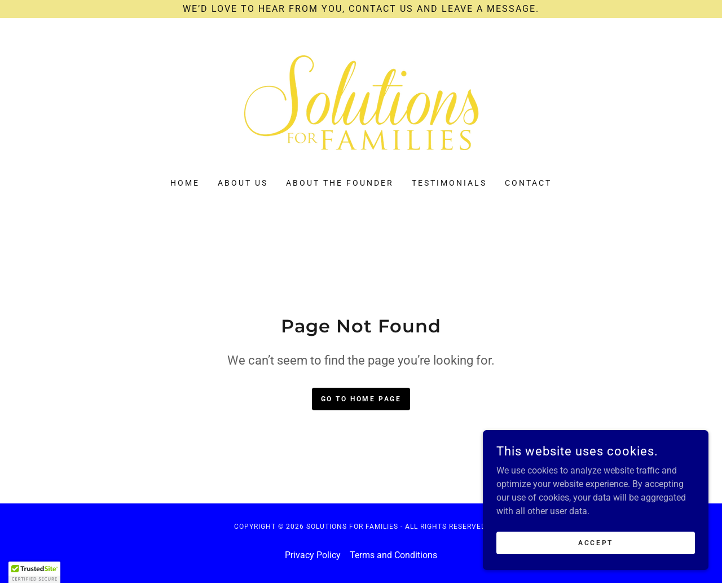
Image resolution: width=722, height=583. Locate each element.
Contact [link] (528, 182)
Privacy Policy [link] (313, 555)
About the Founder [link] (340, 182)
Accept (595, 542)
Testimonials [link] (449, 182)
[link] (361, 105)
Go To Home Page (361, 399)
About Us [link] (243, 182)
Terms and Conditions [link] (393, 555)
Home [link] (185, 182)
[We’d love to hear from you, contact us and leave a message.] (361, 9)
